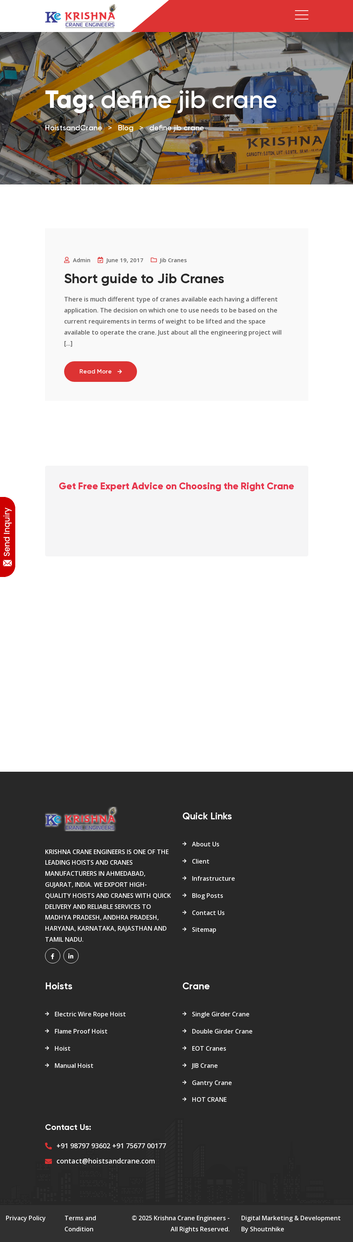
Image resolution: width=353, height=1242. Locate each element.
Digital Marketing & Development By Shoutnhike (291, 1223)
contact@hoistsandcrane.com (105, 1160)
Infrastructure (213, 878)
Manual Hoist (74, 1065)
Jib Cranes (173, 260)
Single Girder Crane (221, 1014)
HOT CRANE (209, 1099)
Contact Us (208, 913)
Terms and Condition (80, 1223)
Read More (100, 372)
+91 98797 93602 (83, 1145)
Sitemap (204, 929)
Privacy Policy (26, 1218)
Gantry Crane (212, 1083)
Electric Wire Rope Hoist (90, 1014)
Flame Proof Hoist (81, 1031)
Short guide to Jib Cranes (144, 279)
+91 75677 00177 (139, 1145)
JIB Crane (205, 1065)
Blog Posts (207, 895)
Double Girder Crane (222, 1031)
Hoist (63, 1048)
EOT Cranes (209, 1048)
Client (201, 861)
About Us (205, 844)
